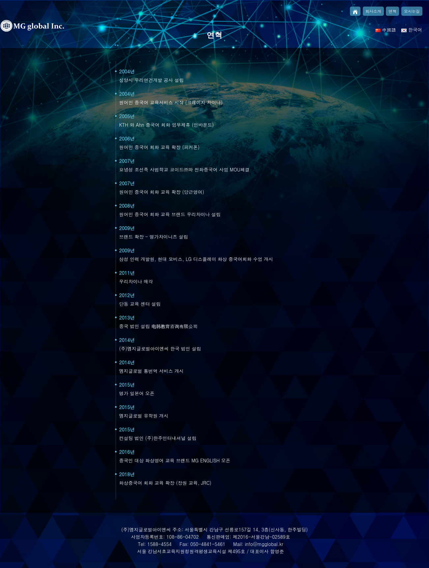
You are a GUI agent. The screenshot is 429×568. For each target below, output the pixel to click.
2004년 (127, 71)
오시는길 (412, 11)
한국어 (411, 29)
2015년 (127, 384)
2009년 (127, 228)
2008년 (127, 205)
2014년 (127, 340)
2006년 (127, 138)
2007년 (127, 161)
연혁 (392, 11)
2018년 (127, 474)
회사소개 (373, 11)
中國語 (385, 29)
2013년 (127, 317)
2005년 (127, 116)
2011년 (127, 273)
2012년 (127, 295)
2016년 (127, 452)
